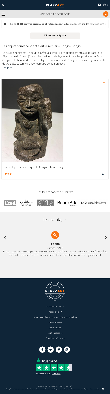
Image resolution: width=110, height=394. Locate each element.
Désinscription (55, 327)
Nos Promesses (55, 322)
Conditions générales (55, 338)
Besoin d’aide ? (55, 311)
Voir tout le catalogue (55, 14)
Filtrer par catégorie (55, 35)
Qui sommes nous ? (55, 306)
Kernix (100, 389)
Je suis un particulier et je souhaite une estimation (55, 317)
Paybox (86, 389)
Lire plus (7, 67)
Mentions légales (55, 332)
